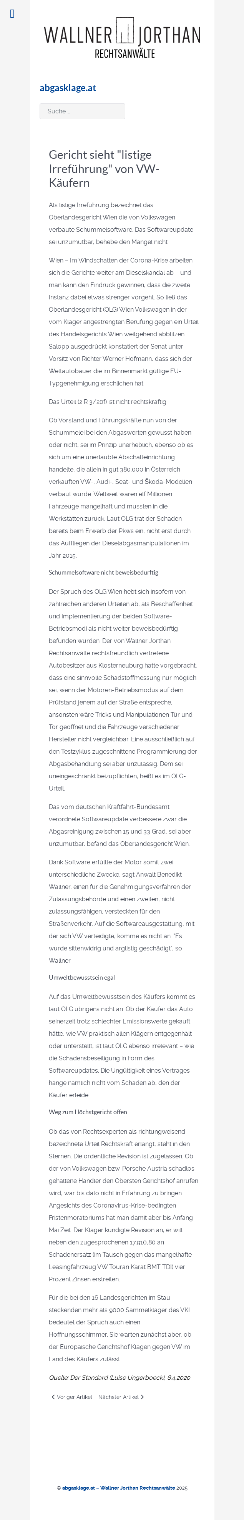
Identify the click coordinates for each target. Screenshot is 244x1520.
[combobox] (82, 111)
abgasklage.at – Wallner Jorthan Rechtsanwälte (119, 1488)
